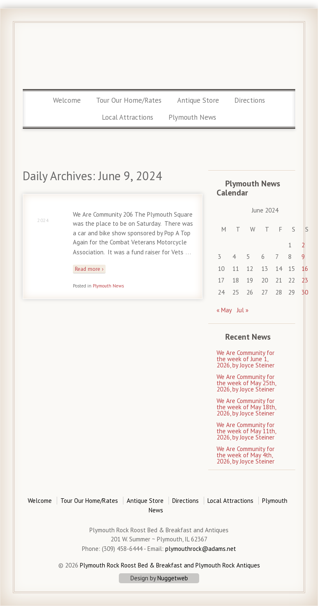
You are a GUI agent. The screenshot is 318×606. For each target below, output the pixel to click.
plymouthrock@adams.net (200, 549)
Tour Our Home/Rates (128, 100)
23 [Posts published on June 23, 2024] (304, 280)
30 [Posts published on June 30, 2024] (304, 292)
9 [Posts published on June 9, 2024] (303, 257)
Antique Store (198, 100)
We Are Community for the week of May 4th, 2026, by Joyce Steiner (246, 455)
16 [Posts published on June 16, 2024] (304, 269)
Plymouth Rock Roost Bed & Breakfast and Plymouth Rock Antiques (169, 565)
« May (224, 310)
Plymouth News (192, 117)
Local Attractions (127, 117)
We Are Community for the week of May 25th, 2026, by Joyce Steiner (246, 383)
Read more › (89, 269)
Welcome (67, 100)
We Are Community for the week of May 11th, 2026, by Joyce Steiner (246, 431)
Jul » (242, 310)
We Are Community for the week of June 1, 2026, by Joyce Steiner (246, 359)
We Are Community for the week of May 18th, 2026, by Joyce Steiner (246, 407)
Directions (249, 100)
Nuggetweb (172, 578)
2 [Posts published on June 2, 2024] (303, 245)
